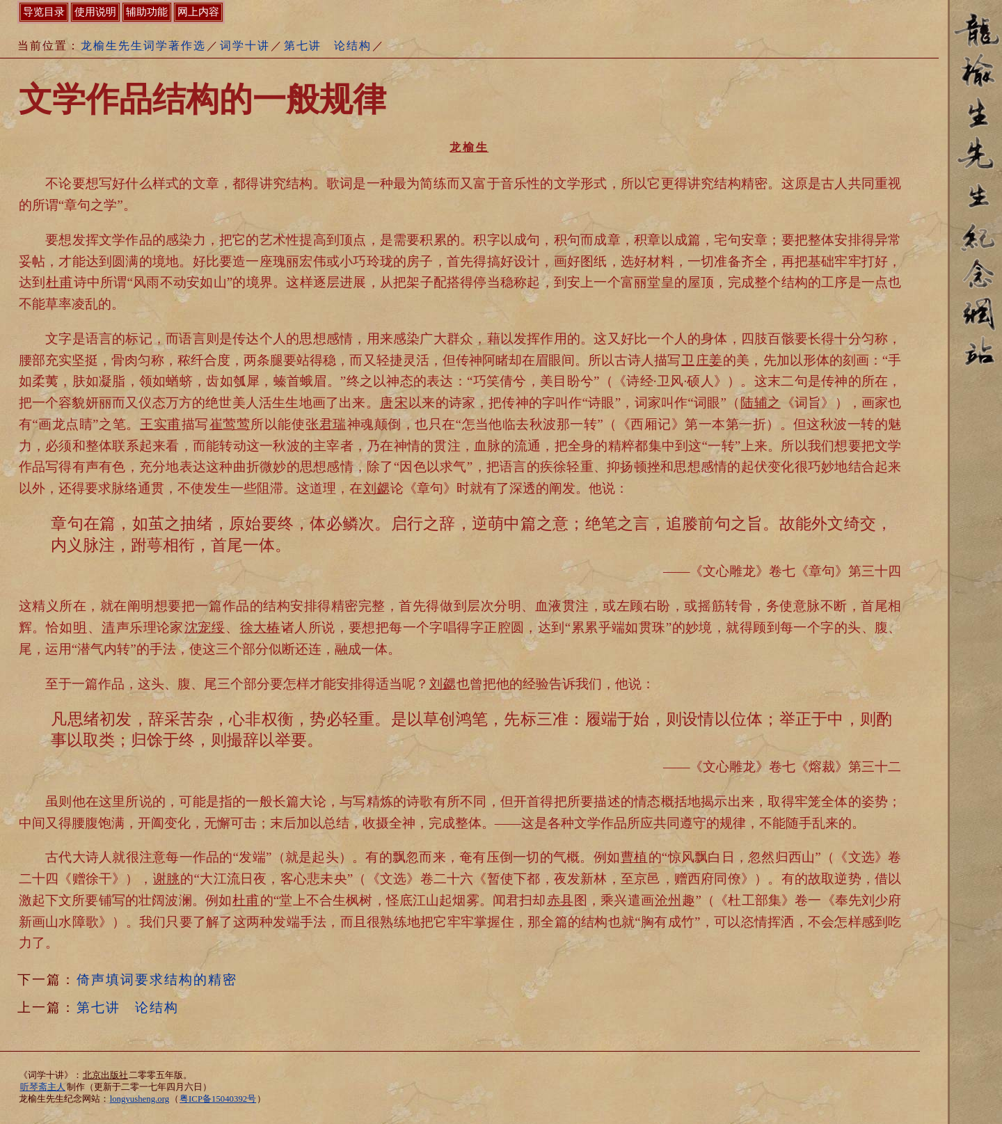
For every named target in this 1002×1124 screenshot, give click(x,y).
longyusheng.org (139, 1099)
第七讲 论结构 (328, 46)
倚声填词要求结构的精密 (157, 979)
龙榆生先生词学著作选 (143, 46)
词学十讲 (245, 46)
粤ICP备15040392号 (218, 1099)
